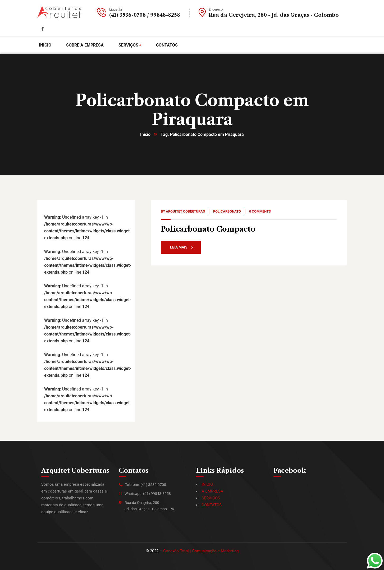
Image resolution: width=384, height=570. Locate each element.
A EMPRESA (212, 491)
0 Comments (260, 211)
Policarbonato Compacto (208, 229)
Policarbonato (227, 211)
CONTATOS (212, 505)
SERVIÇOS (211, 498)
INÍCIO (207, 484)
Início (145, 134)
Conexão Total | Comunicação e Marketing (201, 551)
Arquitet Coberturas (185, 211)
